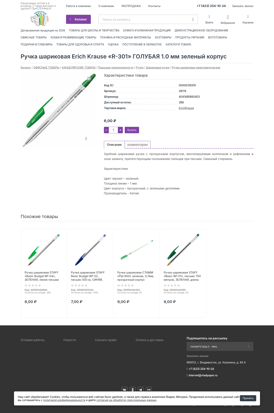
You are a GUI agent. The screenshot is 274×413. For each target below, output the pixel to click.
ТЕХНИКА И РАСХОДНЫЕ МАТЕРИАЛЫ (125, 37)
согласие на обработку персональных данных (126, 400)
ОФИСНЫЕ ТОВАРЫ (34, 37)
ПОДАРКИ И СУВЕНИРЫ (36, 44)
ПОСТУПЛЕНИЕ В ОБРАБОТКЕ (142, 44)
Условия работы (32, 340)
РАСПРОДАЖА (131, 6)
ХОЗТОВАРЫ (163, 37)
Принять (248, 398)
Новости (69, 340)
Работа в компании (78, 6)
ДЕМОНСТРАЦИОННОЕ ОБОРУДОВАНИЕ (201, 30)
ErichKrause (186, 108)
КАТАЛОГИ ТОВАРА (178, 44)
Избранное (228, 22)
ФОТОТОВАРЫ (217, 37)
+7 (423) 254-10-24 (211, 6)
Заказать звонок (242, 6)
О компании (106, 6)
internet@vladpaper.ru (203, 375)
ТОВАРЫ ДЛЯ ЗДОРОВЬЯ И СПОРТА (80, 44)
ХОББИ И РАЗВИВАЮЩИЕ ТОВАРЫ (73, 37)
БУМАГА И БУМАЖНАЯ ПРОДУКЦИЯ (147, 30)
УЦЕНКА (113, 44)
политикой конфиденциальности (64, 400)
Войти (209, 22)
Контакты (154, 6)
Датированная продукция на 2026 (43, 30)
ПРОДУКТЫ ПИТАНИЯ (189, 37)
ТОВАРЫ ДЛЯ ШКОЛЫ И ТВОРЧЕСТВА (94, 30)
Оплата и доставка (149, 340)
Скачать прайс (106, 340)
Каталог (81, 19)
